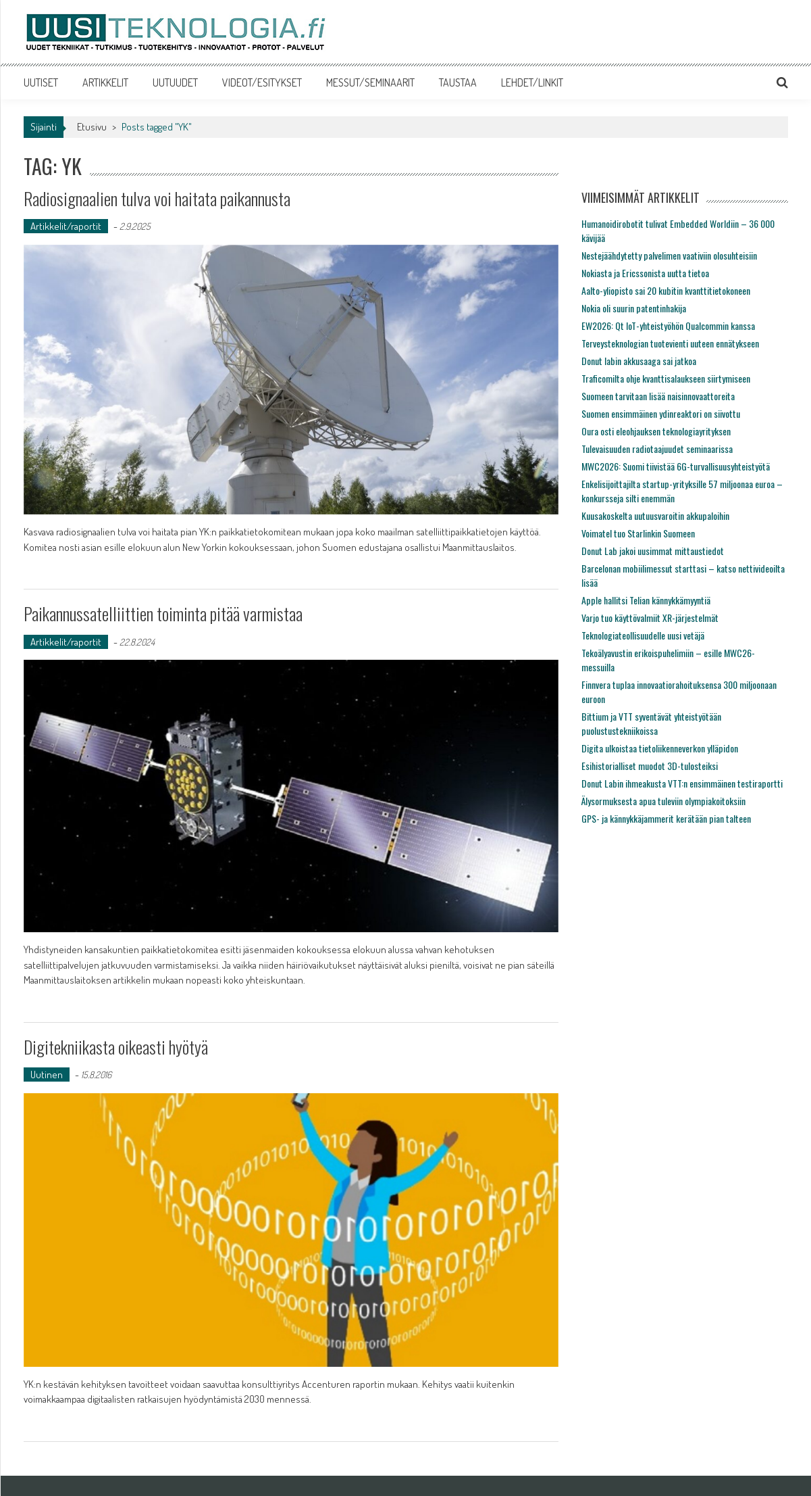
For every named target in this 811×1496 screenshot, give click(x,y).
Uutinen (46, 1074)
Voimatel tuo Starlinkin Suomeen (638, 533)
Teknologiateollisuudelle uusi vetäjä (642, 635)
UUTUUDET (175, 82)
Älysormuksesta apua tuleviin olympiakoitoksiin (663, 801)
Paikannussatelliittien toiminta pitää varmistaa (163, 613)
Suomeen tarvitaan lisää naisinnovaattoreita (658, 396)
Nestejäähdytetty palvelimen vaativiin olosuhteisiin (669, 255)
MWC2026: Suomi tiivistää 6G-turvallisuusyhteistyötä (675, 466)
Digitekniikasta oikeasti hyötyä (116, 1047)
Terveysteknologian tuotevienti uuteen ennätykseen (670, 343)
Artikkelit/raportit (65, 226)
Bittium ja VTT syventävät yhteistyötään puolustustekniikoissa (651, 723)
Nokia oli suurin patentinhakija (633, 308)
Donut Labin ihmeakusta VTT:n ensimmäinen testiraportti (682, 783)
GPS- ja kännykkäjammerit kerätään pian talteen (666, 818)
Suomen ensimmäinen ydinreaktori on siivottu (660, 413)
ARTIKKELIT (105, 82)
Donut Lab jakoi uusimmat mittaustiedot (652, 551)
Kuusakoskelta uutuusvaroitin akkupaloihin (655, 515)
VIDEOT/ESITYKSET (262, 82)
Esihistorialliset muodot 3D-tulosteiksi (649, 765)
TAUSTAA (458, 82)
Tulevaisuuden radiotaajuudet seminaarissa (657, 448)
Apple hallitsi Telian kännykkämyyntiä (645, 600)
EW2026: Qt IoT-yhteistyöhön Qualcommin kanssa (668, 325)
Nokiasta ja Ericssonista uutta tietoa (645, 273)
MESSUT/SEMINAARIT (370, 82)
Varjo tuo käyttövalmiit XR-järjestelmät (649, 617)
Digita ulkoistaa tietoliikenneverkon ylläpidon (659, 748)
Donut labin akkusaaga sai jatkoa (638, 361)
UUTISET (41, 82)
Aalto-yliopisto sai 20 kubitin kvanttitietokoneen (665, 290)
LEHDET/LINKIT (532, 82)
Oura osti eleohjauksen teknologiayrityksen (656, 431)
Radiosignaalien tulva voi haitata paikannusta (157, 198)
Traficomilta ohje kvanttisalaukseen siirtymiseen (665, 378)
